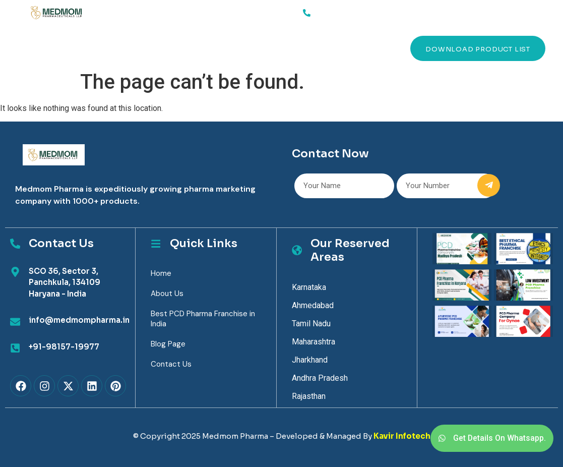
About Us (134, 48)
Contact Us (294, 48)
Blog (241, 48)
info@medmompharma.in (79, 320)
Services (87, 48)
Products (191, 48)
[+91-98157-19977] (15, 348)
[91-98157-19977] (307, 12)
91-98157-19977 (345, 11)
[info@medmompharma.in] (15, 322)
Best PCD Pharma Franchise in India (203, 319)
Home (48, 48)
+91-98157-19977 (64, 347)
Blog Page (168, 344)
